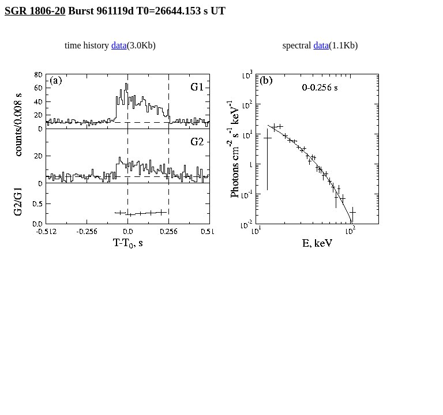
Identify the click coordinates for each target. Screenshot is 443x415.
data (119, 45)
